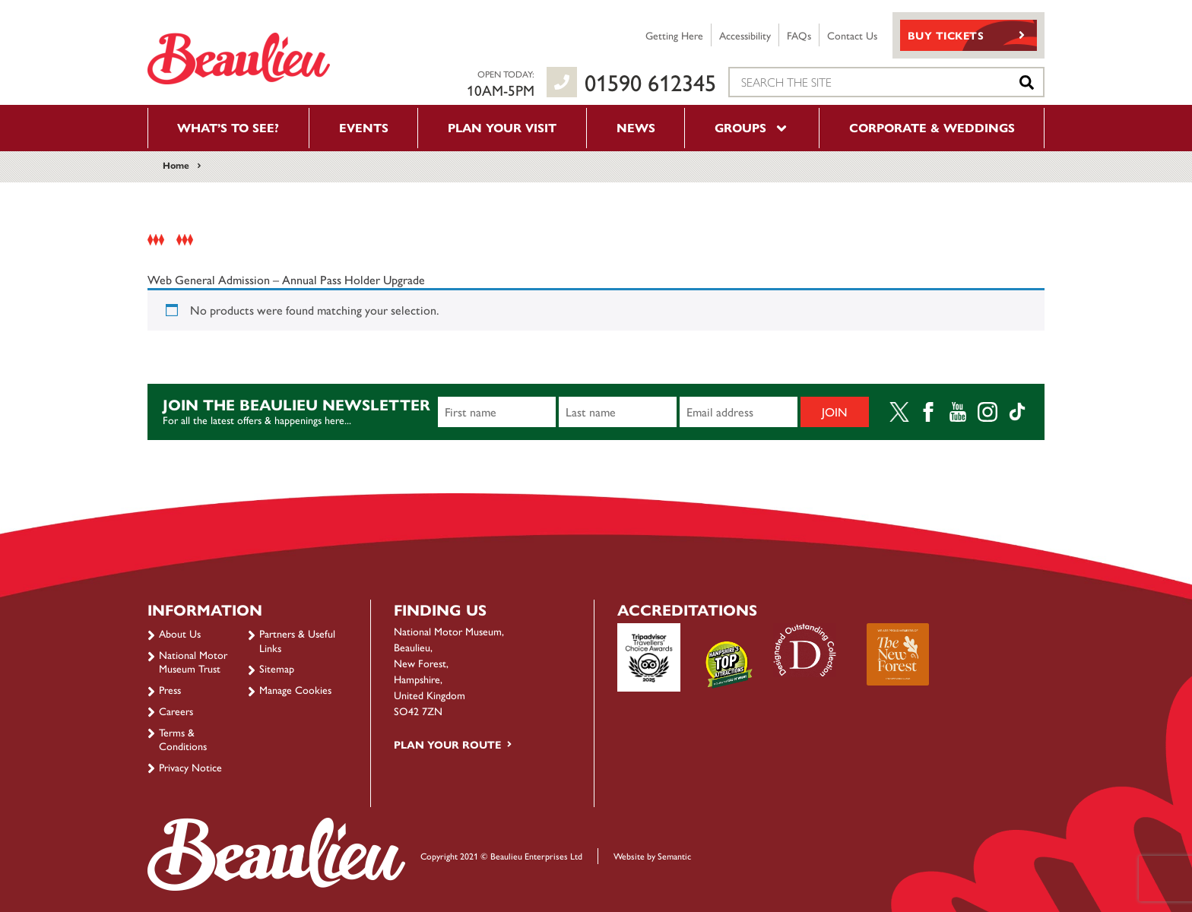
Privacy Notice (190, 767)
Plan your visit (502, 127)
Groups (752, 127)
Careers (176, 710)
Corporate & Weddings (932, 127)
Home (176, 165)
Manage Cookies (295, 689)
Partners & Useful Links (297, 640)
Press (170, 689)
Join (835, 411)
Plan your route (447, 744)
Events (363, 127)
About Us (180, 633)
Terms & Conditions (183, 738)
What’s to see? (228, 127)
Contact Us (852, 35)
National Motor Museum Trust (193, 661)
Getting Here (674, 35)
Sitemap (276, 668)
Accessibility (745, 35)
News (636, 127)
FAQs (799, 35)
